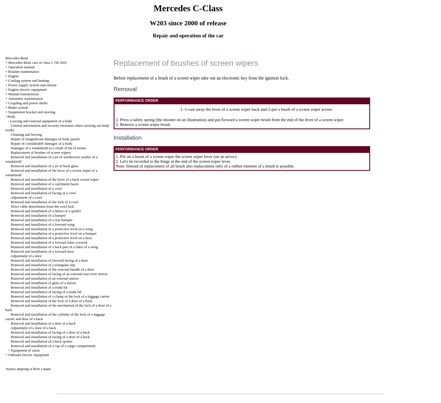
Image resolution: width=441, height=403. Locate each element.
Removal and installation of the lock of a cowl (44, 202)
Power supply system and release (32, 85)
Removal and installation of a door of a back (43, 323)
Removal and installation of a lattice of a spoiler (46, 211)
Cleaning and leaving (26, 134)
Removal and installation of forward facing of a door (49, 260)
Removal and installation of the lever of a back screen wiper (55, 179)
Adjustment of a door (26, 256)
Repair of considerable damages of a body (41, 143)
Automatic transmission (25, 98)
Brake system (18, 107)
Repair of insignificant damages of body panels (45, 139)
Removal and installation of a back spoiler (42, 341)
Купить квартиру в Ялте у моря (28, 369)
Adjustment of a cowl (26, 197)
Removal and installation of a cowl (36, 188)
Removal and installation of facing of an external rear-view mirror (59, 274)
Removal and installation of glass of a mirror (43, 283)
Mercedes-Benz (16, 58)
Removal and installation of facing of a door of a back (50, 332)
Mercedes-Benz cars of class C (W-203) (37, 62)
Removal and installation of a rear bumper (41, 220)
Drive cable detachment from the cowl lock (42, 206)
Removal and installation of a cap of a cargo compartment (53, 346)
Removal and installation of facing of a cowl (43, 193)
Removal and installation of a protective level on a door (51, 238)
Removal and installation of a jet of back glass (44, 166)
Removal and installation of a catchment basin (44, 184)
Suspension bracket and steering (31, 112)
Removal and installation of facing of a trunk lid (46, 292)
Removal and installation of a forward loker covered (49, 242)
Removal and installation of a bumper (38, 215)
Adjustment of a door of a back (33, 328)
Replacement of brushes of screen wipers (41, 152)
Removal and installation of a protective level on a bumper (53, 233)
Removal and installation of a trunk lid (39, 287)
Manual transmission (23, 94)
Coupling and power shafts (28, 103)
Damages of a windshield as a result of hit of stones (48, 148)
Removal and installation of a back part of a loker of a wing (54, 247)
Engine (13, 76)
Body (11, 116)
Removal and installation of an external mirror (44, 278)
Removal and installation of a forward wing (43, 224)
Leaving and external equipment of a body (41, 121)
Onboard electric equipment (28, 355)
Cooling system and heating (28, 80)
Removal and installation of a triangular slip (43, 265)
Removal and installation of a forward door (42, 251)
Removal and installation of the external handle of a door (52, 269)
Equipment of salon (25, 350)
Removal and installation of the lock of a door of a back (51, 301)
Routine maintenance (23, 71)
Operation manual (21, 67)
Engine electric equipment (27, 89)
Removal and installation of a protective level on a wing (52, 229)
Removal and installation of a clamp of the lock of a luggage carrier (60, 296)
